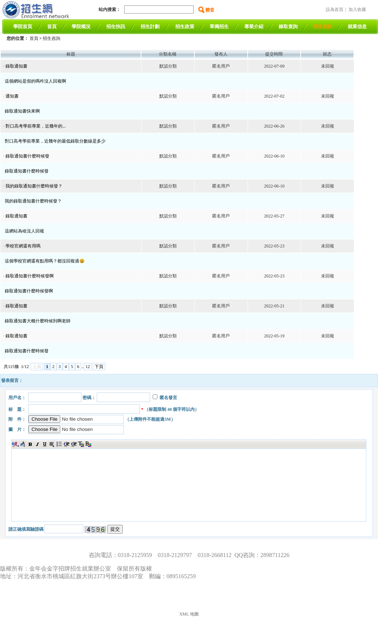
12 (87, 366)
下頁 (99, 366)
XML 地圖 (189, 614)
